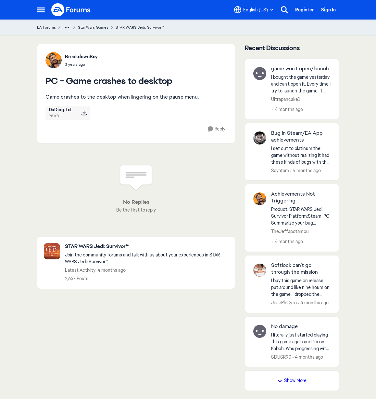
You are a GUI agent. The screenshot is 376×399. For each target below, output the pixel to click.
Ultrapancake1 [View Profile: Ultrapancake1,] (285, 99)
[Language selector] (254, 9)
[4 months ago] (287, 109)
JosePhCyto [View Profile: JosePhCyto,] (284, 303)
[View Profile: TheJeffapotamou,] (259, 198)
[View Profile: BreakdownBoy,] (53, 60)
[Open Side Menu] (41, 10)
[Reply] (217, 129)
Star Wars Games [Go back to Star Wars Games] (93, 27)
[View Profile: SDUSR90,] (259, 331)
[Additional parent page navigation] (67, 27)
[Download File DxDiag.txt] (84, 112)
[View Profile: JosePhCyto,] (259, 270)
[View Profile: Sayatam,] (259, 137)
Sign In (328, 10)
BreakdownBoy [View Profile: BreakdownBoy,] (81, 57)
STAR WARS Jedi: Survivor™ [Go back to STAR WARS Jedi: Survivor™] (140, 27)
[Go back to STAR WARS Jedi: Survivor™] (146, 246)
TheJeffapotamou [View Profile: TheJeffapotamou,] (290, 231)
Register (304, 10)
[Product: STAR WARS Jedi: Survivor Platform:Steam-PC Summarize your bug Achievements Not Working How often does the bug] (301, 216)
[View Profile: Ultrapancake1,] (259, 73)
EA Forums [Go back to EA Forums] (46, 27)
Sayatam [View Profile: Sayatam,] (280, 170)
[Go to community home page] (71, 9)
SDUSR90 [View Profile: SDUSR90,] (281, 357)
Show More (292, 380)
